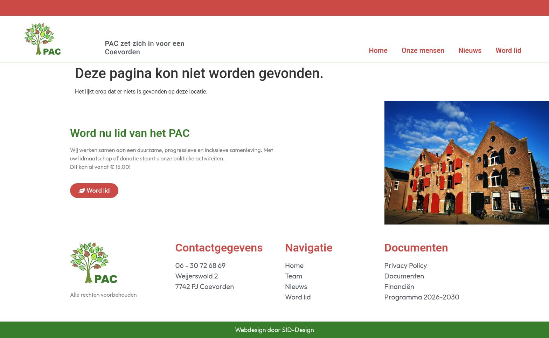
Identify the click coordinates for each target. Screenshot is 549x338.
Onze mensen (423, 50)
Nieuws (469, 50)
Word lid (508, 50)
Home (378, 50)
